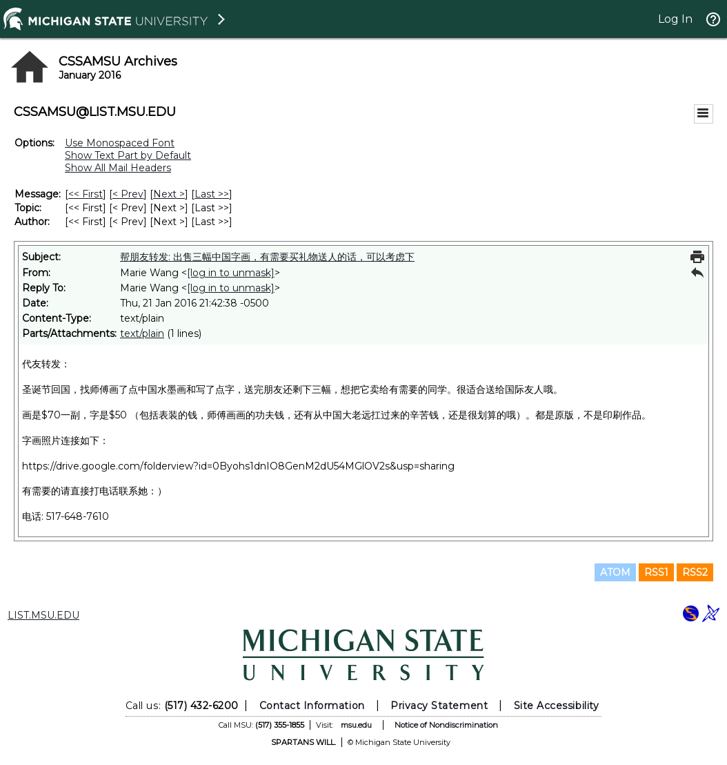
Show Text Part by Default (128, 155)
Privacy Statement (439, 705)
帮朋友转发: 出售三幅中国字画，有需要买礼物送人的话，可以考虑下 (267, 257)
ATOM (615, 572)
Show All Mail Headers (118, 168)
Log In (675, 19)
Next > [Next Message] (169, 194)
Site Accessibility (556, 705)
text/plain (142, 333)
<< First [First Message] (85, 194)
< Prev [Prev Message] (127, 194)
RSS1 (656, 572)
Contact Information (312, 705)
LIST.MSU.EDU (43, 615)
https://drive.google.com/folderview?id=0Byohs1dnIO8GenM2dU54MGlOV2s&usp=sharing (238, 466)
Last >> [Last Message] (212, 194)
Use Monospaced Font (120, 143)
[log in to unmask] (231, 273)
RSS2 (695, 572)
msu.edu (356, 725)
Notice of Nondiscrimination (446, 725)
